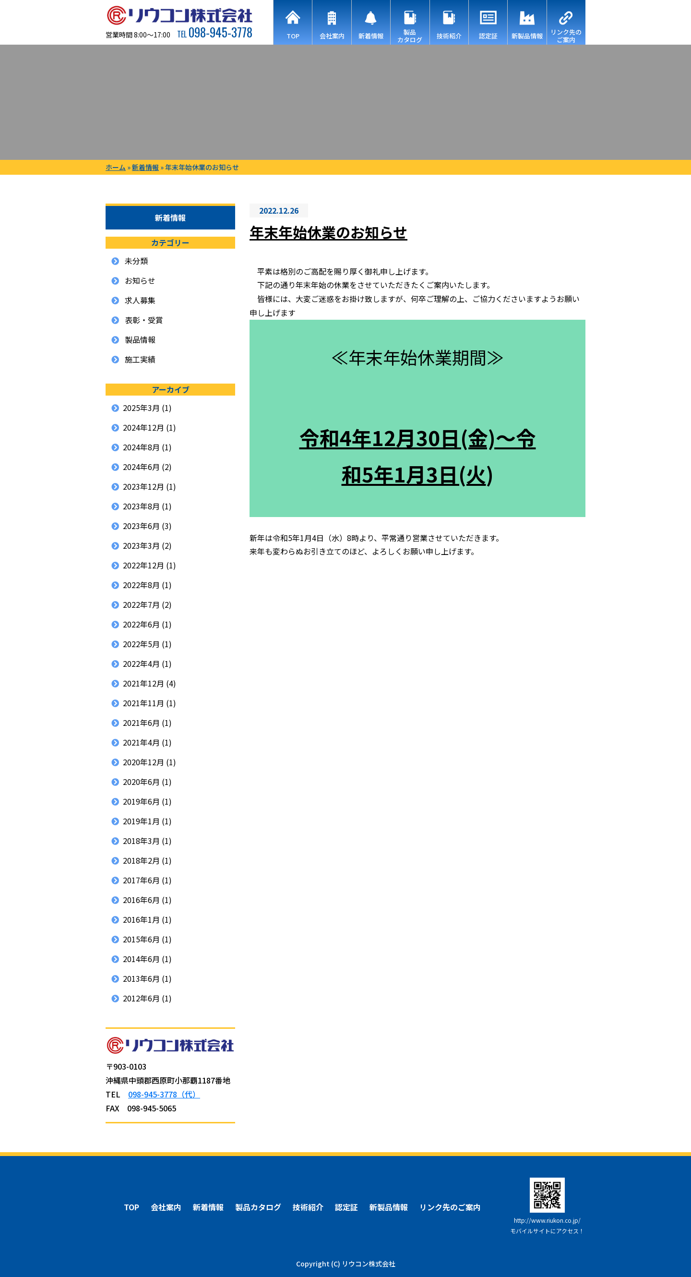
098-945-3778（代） (164, 1094)
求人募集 (140, 300)
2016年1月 (141, 919)
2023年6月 (141, 525)
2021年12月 (143, 683)
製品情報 (140, 339)
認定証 (346, 1207)
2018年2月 (141, 860)
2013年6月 (141, 978)
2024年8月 (141, 447)
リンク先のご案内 (450, 1207)
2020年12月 (143, 762)
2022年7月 (141, 604)
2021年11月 (143, 703)
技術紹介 (308, 1207)
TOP (131, 1207)
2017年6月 (141, 880)
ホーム (116, 167)
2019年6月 (141, 801)
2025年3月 (141, 407)
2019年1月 (141, 821)
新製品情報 (388, 1207)
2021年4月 (141, 742)
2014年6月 (141, 958)
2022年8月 (141, 584)
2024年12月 (143, 427)
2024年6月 (141, 466)
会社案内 (166, 1207)
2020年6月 (141, 781)
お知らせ (140, 280)
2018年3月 (141, 840)
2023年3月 (141, 545)
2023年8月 (141, 506)
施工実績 (140, 359)
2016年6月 (141, 899)
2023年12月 (143, 486)
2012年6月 (141, 998)
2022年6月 (141, 624)
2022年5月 (141, 644)
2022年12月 (143, 565)
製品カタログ (258, 1207)
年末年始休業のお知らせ (328, 231)
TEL (214, 34)
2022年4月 (141, 663)
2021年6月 (141, 722)
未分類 (136, 260)
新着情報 (145, 167)
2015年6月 (141, 939)
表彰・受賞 (144, 319)
